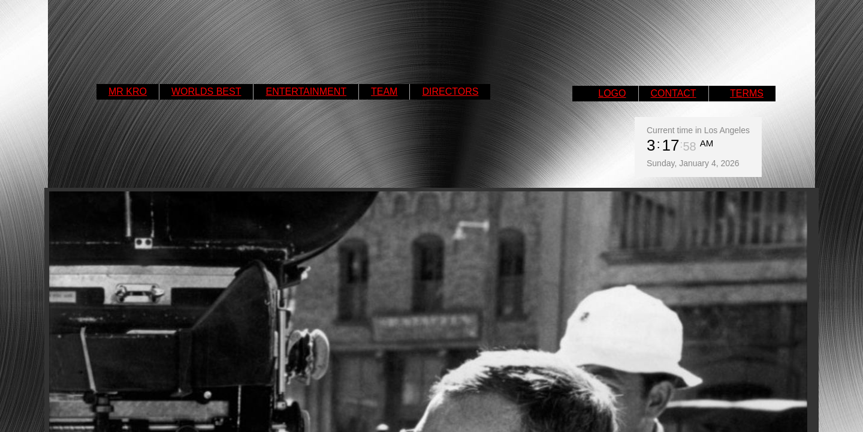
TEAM (384, 91)
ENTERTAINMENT (305, 91)
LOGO (612, 93)
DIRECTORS (450, 91)
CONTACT (673, 93)
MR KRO (127, 91)
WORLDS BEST (206, 91)
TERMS (747, 93)
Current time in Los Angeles (698, 130)
